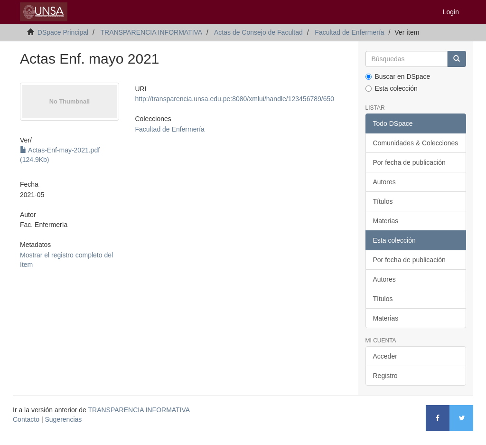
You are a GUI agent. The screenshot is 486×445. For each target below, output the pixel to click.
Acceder (385, 356)
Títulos (383, 201)
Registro (385, 375)
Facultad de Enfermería (349, 32)
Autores (384, 182)
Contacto (26, 419)
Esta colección (391, 88)
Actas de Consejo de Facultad (258, 32)
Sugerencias (63, 419)
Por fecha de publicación (409, 162)
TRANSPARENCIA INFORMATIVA (151, 32)
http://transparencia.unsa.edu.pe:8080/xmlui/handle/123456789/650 (235, 99)
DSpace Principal (62, 32)
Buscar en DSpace (397, 76)
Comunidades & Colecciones (415, 143)
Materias (386, 221)
